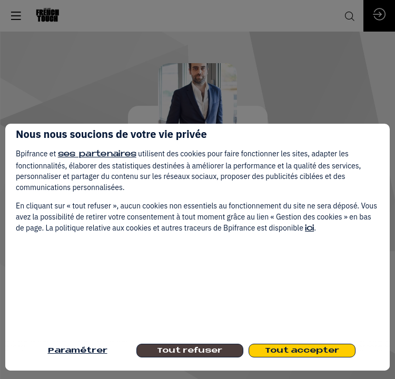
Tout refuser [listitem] (189, 351)
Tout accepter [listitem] (302, 351)
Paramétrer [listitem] (77, 351)
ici (309, 229)
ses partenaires (97, 154)
